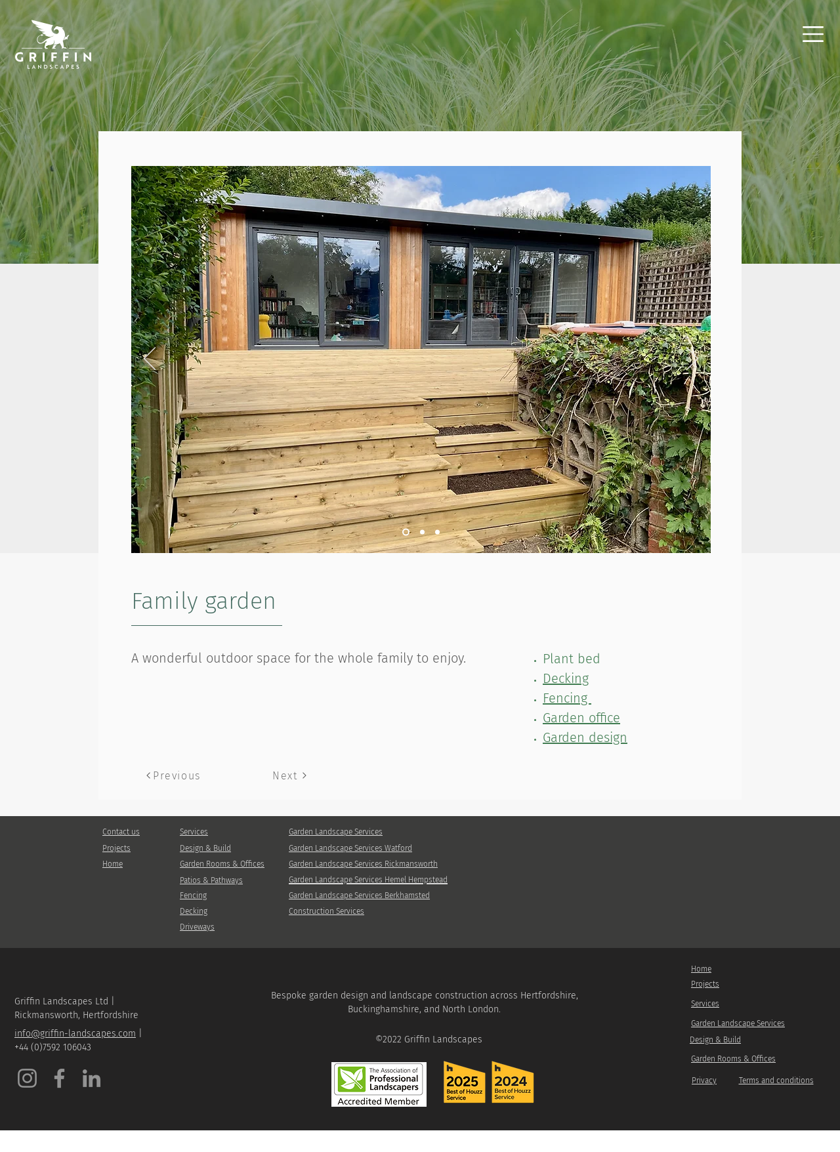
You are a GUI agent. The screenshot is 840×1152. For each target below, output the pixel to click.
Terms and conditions (776, 1080)
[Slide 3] (422, 532)
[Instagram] (27, 1078)
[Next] (692, 359)
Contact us (121, 831)
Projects (116, 848)
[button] (813, 34)
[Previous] (150, 359)
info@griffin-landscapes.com (75, 1033)
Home (112, 864)
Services (194, 831)
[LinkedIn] (91, 1078)
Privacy (704, 1080)
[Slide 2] (437, 532)
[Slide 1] (406, 532)
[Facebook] (59, 1078)
